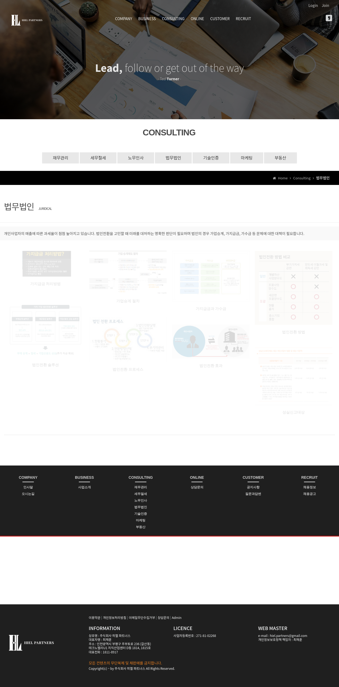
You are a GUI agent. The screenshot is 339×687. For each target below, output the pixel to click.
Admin (176, 617)
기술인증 (211, 157)
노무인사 (136, 157)
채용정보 (309, 487)
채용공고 (309, 494)
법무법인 (173, 157)
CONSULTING (173, 18)
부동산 (280, 157)
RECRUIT (243, 18)
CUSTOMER (220, 18)
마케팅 (246, 157)
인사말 (28, 487)
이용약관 (94, 617)
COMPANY (123, 18)
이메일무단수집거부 (142, 617)
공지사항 (253, 487)
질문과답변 (253, 494)
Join (325, 5)
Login (313, 5)
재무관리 (60, 157)
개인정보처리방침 (114, 617)
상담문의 (197, 487)
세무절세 (98, 157)
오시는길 (28, 494)
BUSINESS (147, 18)
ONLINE (197, 18)
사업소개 (84, 487)
